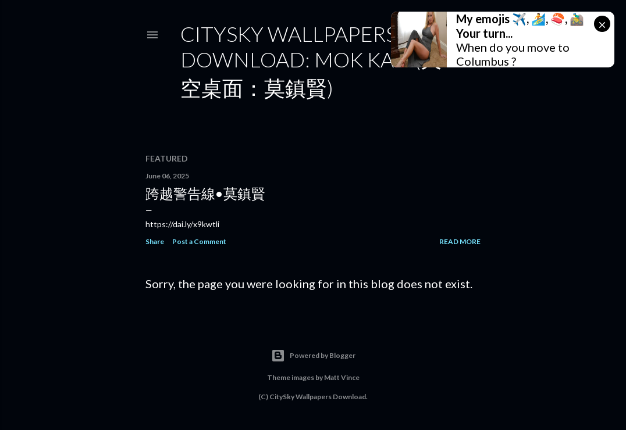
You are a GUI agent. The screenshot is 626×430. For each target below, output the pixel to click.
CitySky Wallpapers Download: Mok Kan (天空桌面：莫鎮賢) (311, 61)
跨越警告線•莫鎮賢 (205, 193)
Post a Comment (199, 241)
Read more (460, 241)
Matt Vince (342, 377)
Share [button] (154, 241)
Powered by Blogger (313, 356)
